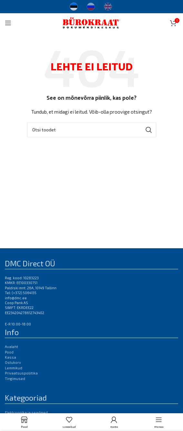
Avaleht (11, 346)
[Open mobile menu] (8, 22)
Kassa (10, 357)
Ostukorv (13, 362)
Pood (9, 352)
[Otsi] (91, 129)
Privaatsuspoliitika (21, 373)
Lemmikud (13, 368)
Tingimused (15, 378)
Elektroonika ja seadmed (26, 412)
